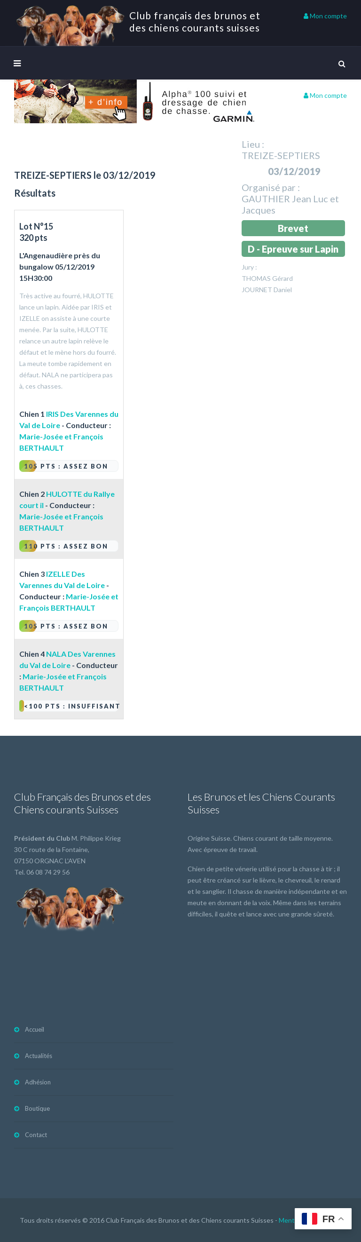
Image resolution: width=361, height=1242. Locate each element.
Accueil (34, 1029)
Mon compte (325, 16)
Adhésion (38, 1082)
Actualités (38, 1055)
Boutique (37, 1108)
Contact (36, 1134)
